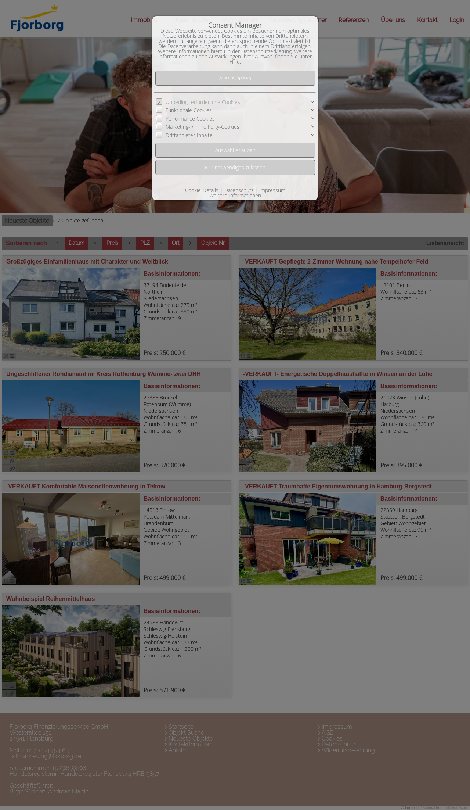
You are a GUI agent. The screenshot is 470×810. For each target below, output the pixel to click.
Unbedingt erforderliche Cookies (203, 101)
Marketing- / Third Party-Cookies (202, 126)
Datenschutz (238, 190)
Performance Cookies (190, 118)
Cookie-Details (201, 190)
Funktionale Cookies (189, 110)
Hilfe (234, 61)
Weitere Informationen (235, 195)
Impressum (272, 190)
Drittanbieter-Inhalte (189, 135)
